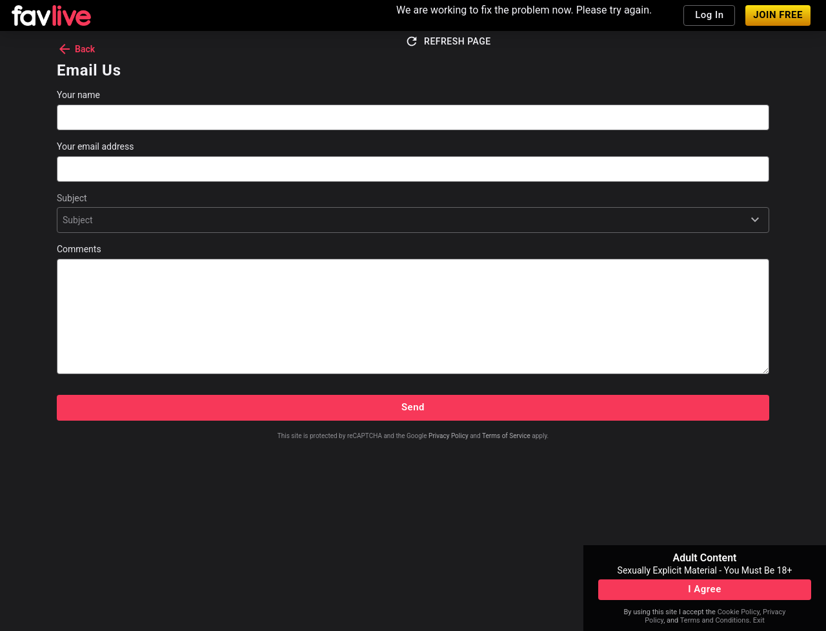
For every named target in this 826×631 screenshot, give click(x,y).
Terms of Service (506, 435)
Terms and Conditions (714, 620)
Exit (759, 620)
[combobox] (64, 220)
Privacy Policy (448, 435)
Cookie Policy (739, 612)
